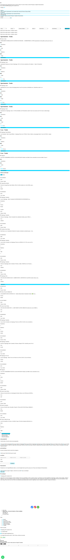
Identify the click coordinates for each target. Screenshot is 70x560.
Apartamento (9, 11)
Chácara (26, 11)
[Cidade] (23, 28)
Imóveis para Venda (6, 4)
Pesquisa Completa (35, 4)
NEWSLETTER (5, 435)
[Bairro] (33, 28)
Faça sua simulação (24, 470)
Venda (4, 174)
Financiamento (41, 4)
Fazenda (14, 11)
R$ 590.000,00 (3, 104)
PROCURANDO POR (6, 434)
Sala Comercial (19, 11)
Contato (19, 4)
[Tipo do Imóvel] (3, 28)
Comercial (15, 13)
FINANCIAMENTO (5, 436)
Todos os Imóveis (3, 11)
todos (1, 174)
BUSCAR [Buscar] (67, 28)
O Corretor (23, 4)
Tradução (2, 7)
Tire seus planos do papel (5, 470)
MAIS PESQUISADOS (6, 433)
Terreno (23, 11)
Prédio (29, 11)
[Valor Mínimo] (43, 28)
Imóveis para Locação (14, 4)
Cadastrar (12, 463)
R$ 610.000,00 (3, 127)
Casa (12, 11)
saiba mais (2, 471)
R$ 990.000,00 (3, 57)
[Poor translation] (4, 544)
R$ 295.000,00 (3, 150)
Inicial (1, 4)
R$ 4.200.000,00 (3, 170)
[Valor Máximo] (56, 28)
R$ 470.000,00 (3, 80)
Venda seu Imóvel (28, 4)
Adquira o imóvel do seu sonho (15, 470)
